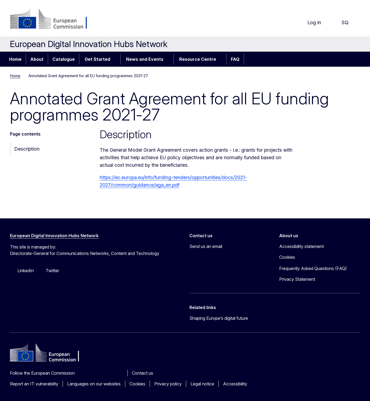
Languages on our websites (94, 383)
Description (26, 149)
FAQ (235, 59)
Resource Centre (197, 59)
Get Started (97, 59)
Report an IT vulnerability (34, 383)
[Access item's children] (115, 59)
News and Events (144, 59)
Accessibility (235, 383)
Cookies (137, 383)
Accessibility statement (301, 246)
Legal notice (202, 383)
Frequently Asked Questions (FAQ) (313, 268)
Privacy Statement (297, 279)
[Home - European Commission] (53, 19)
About (37, 59)
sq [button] (341, 22)
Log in (310, 22)
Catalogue (63, 59)
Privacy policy (168, 383)
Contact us (142, 373)
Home (15, 59)
